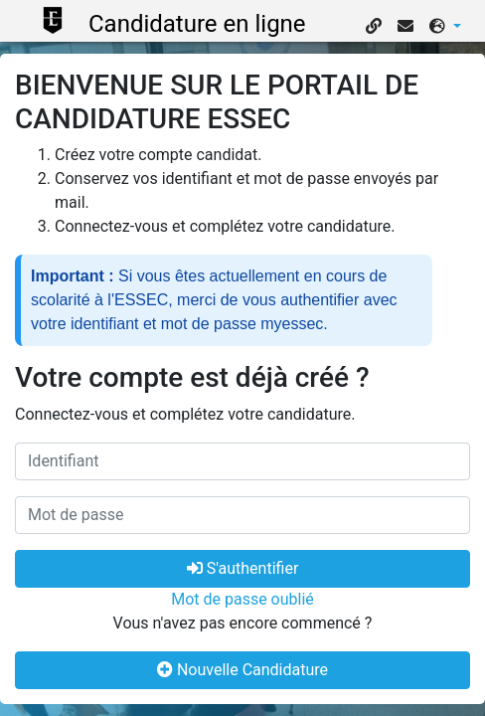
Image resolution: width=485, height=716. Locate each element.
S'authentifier (243, 568)
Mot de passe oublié (242, 599)
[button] (445, 27)
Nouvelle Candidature (242, 669)
